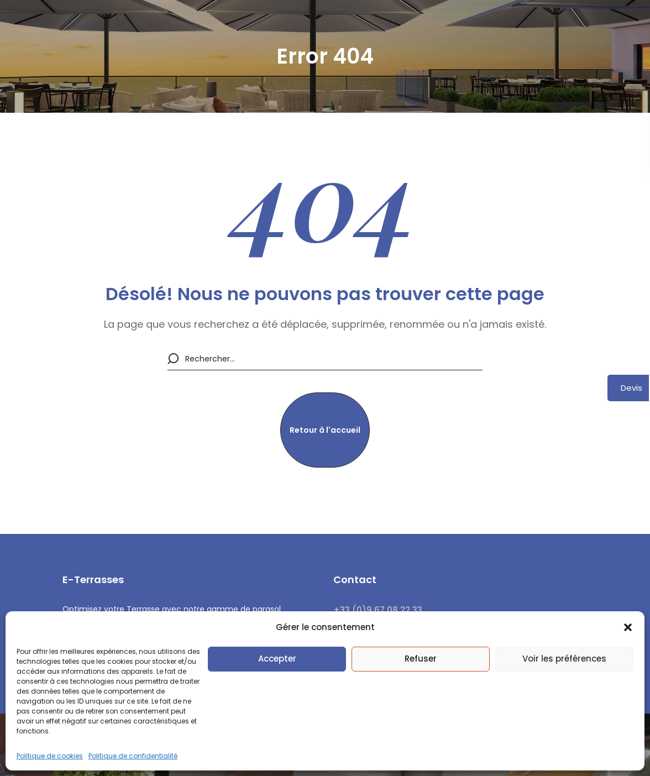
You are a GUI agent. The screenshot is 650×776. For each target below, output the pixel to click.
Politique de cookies (50, 756)
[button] (627, 627)
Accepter (277, 658)
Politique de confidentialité (132, 756)
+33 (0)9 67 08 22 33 (377, 610)
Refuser (421, 658)
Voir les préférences (564, 658)
